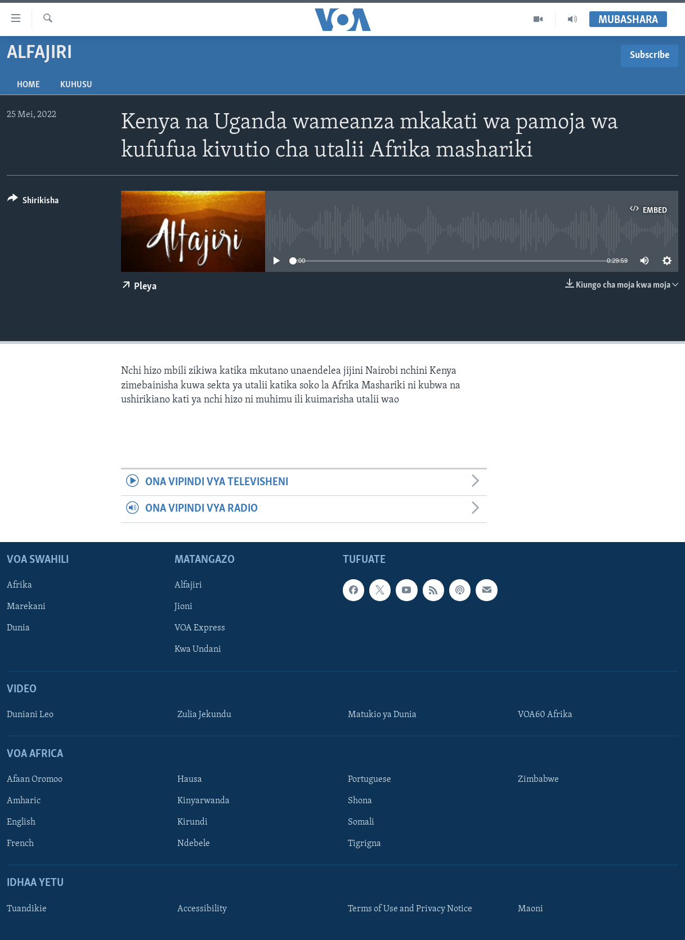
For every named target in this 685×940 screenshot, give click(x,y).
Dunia (18, 628)
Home (28, 84)
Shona (360, 800)
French (20, 843)
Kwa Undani (197, 649)
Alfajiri (188, 585)
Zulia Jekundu (204, 714)
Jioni (183, 606)
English (21, 822)
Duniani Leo (30, 714)
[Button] (33, 202)
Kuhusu (76, 84)
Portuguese (369, 779)
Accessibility (202, 909)
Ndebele (193, 843)
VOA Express (199, 628)
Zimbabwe (538, 779)
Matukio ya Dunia (382, 714)
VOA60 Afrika (545, 714)
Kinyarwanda (203, 800)
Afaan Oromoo (34, 779)
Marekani (26, 606)
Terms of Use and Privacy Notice (410, 909)
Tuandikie (27, 909)
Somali (361, 822)
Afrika (19, 585)
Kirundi (192, 822)
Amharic (24, 800)
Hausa (189, 779)
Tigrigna (364, 843)
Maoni (530, 909)
